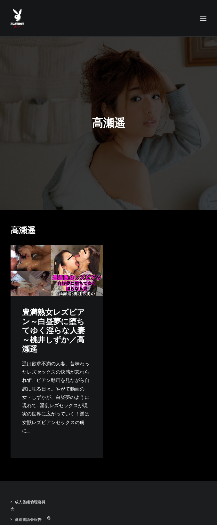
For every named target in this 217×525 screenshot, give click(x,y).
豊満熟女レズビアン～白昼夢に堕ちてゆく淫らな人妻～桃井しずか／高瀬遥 (53, 331)
